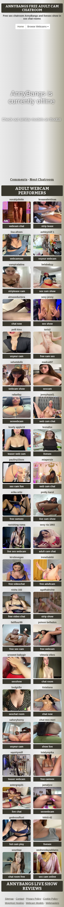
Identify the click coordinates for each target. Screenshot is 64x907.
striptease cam (16, 291)
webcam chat (16, 226)
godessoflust (16, 817)
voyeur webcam (47, 258)
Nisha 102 (16, 589)
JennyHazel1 (47, 394)
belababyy (47, 264)
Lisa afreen (17, 232)
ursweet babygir (17, 654)
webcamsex (16, 258)
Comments (18, 179)
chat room (47, 681)
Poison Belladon (47, 622)
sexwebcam (16, 421)
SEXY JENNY (47, 297)
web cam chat (47, 421)
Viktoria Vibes (47, 654)
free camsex (17, 519)
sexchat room (16, 714)
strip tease (47, 226)
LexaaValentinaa (47, 199)
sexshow (17, 681)
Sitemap (9, 898)
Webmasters (52, 903)
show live (47, 746)
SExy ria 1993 (47, 524)
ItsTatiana (47, 687)
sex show (47, 323)
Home (20, 26)
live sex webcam (16, 551)
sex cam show (47, 291)
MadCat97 (47, 362)
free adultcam (47, 584)
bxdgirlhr (16, 687)
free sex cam (16, 649)
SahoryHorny (16, 720)
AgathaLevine (47, 589)
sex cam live (17, 486)
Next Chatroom (42, 179)
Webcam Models (35, 903)
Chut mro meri (47, 720)
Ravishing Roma (16, 524)
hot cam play (16, 844)
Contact (20, 898)
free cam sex (47, 356)
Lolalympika (47, 752)
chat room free (16, 876)
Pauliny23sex (16, 459)
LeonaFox (47, 427)
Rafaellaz (16, 394)
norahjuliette (16, 199)
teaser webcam (16, 779)
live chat (16, 811)
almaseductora (16, 297)
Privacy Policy (33, 898)
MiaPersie (47, 459)
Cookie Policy (50, 898)
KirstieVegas (17, 557)
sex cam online (47, 876)
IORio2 (47, 329)
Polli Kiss (17, 329)
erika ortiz (16, 492)
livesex (47, 453)
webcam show (17, 388)
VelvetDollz (17, 362)
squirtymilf (17, 752)
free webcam (47, 649)
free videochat (17, 584)
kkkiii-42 (47, 817)
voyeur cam (16, 356)
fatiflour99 (17, 622)
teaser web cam (16, 453)
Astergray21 (16, 785)
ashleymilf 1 (47, 232)
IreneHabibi (47, 557)
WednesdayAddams (47, 850)
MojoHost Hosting (14, 903)
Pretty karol (47, 492)
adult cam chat (47, 551)
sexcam (47, 388)
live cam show (47, 519)
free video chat (16, 616)
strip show (47, 616)
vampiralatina (16, 264)
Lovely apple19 (17, 427)
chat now (16, 323)
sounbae (17, 850)
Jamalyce (47, 785)
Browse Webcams (37, 26)
